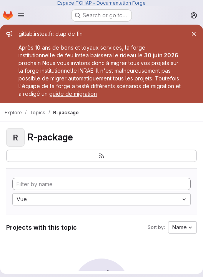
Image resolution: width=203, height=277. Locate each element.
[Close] (193, 33)
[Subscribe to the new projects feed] (101, 156)
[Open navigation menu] (21, 15)
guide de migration (73, 93)
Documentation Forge (121, 3)
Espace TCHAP (74, 3)
